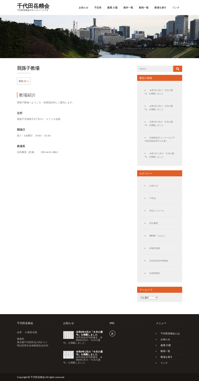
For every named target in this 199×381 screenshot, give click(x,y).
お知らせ (83, 7)
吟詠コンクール (156, 210)
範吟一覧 (128, 7)
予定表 (97, 7)
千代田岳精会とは (170, 333)
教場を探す (160, 7)
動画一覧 (144, 7)
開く (26, 81)
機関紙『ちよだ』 (157, 235)
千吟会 (152, 198)
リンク (175, 7)
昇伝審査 (153, 223)
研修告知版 (154, 248)
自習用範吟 (154, 273)
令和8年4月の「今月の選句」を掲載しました (89, 333)
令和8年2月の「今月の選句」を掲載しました (89, 353)
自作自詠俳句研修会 (158, 260)
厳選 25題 (112, 7)
